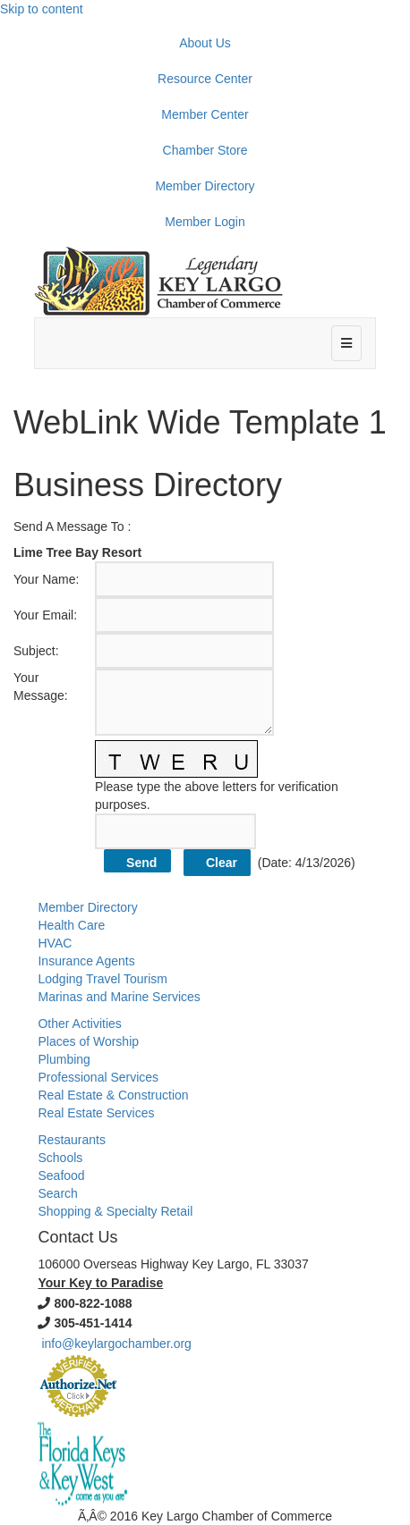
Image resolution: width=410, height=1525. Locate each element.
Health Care (71, 925)
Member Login (205, 222)
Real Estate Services (96, 1113)
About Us (205, 43)
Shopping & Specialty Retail (115, 1211)
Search (57, 1193)
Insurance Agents (86, 961)
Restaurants (71, 1140)
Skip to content (41, 9)
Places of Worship (88, 1041)
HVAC (55, 943)
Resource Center (205, 79)
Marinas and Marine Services (119, 997)
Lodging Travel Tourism (102, 979)
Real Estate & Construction (113, 1095)
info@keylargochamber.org (116, 1343)
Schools (60, 1157)
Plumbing (64, 1059)
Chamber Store (205, 150)
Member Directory (204, 186)
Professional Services (98, 1077)
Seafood (61, 1175)
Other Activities (79, 1023)
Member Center (204, 114)
